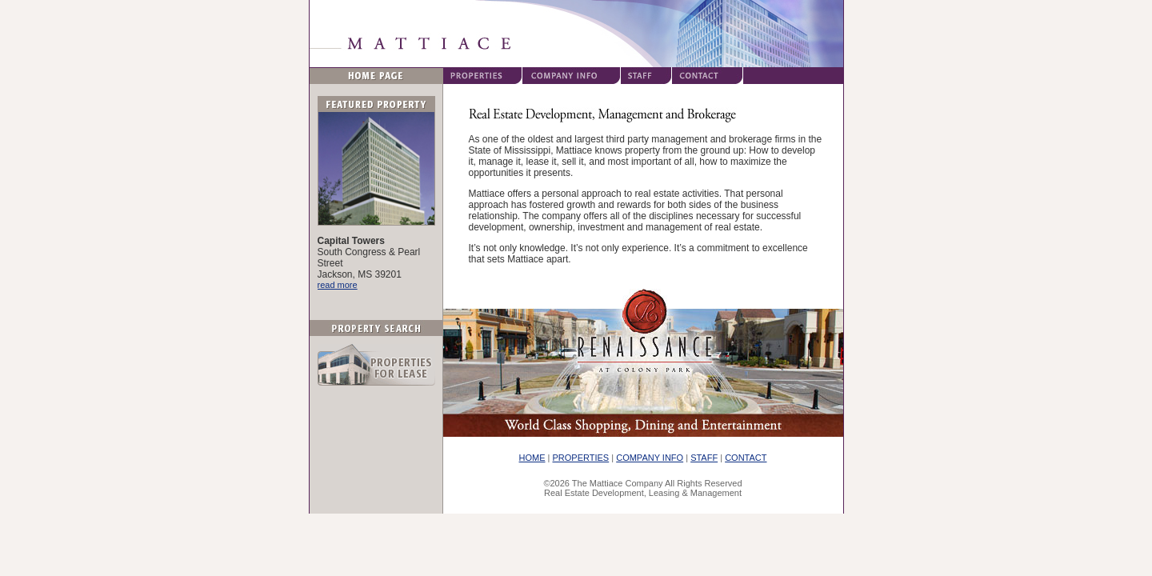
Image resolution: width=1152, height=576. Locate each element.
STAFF (704, 457)
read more (338, 285)
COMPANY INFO (649, 457)
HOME (532, 457)
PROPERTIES (581, 457)
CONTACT (745, 457)
